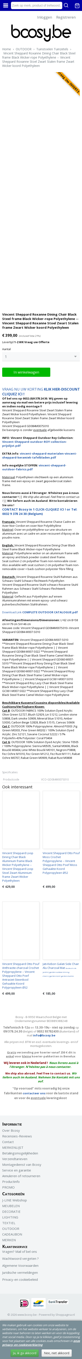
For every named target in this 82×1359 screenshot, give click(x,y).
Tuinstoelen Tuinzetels (52, 49)
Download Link (40, 612)
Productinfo (11, 1181)
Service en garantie (16, 1170)
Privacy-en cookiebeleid (20, 1279)
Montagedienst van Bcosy (21, 1164)
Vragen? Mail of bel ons (19, 1251)
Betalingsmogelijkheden (20, 1153)
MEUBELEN (11, 1206)
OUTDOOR (23, 49)
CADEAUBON (12, 1234)
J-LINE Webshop (14, 1200)
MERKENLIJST (12, 1147)
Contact (8, 1142)
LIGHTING (10, 1217)
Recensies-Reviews (17, 1136)
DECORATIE (11, 1211)
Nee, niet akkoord (56, 1353)
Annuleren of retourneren (21, 1176)
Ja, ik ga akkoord (24, 1353)
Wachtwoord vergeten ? (20, 1258)
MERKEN (9, 1240)
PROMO (8, 1187)
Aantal (6, 349)
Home (6, 49)
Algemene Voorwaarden (20, 1265)
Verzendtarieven (14, 1159)
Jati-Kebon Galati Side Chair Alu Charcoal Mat (61, 969)
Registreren (66, 17)
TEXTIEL (8, 1223)
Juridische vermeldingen (20, 1272)
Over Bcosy (11, 1130)
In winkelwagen (26, 372)
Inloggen (44, 17)
